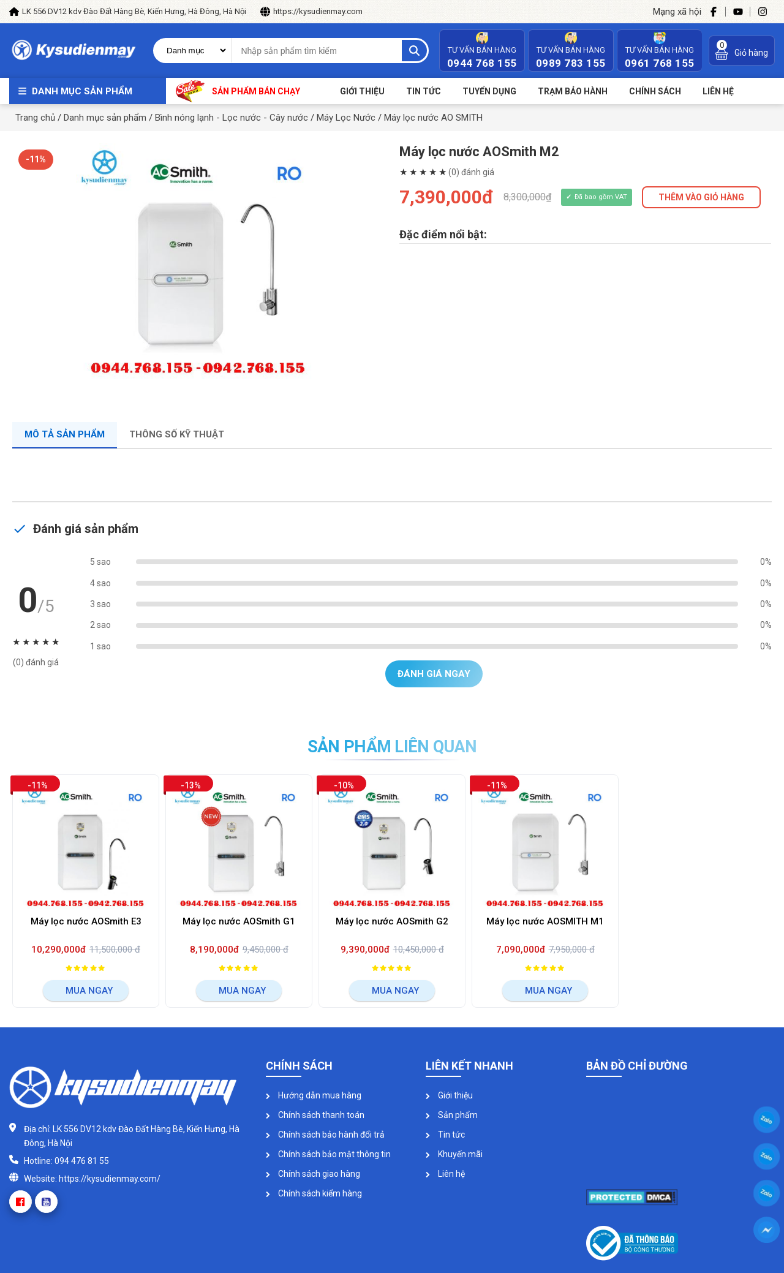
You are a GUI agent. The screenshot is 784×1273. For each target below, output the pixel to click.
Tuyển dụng (489, 91)
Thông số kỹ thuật (176, 434)
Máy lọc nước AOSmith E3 (86, 921)
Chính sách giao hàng (313, 1174)
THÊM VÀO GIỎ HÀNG (701, 197)
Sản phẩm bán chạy (238, 91)
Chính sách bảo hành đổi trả (325, 1134)
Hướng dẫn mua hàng (313, 1095)
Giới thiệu (362, 91)
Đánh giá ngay (434, 673)
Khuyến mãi (454, 1154)
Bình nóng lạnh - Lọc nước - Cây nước (231, 117)
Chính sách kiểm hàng (314, 1193)
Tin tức (423, 91)
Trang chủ (35, 117)
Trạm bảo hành (573, 91)
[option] (198, 265)
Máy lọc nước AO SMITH (433, 117)
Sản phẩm (452, 1115)
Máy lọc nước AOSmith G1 (239, 921)
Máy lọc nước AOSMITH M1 (545, 921)
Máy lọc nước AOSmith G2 (392, 921)
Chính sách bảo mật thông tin (328, 1154)
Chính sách (655, 91)
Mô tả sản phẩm (64, 434)
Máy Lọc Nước (346, 117)
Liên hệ (445, 1174)
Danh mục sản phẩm (82, 91)
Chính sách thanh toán (315, 1115)
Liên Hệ (718, 91)
